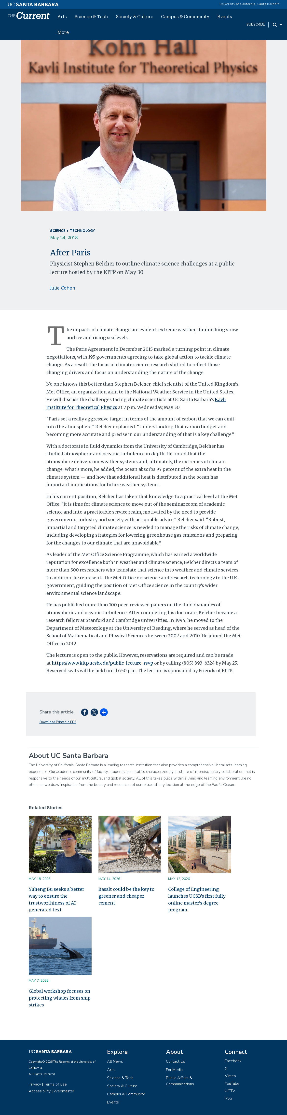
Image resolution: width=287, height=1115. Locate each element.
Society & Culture (134, 16)
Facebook (233, 1061)
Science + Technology (72, 230)
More (63, 32)
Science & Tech (91, 16)
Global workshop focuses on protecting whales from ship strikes (60, 998)
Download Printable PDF (58, 722)
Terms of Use (55, 1084)
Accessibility (40, 1091)
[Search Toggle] (278, 24)
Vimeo (230, 1076)
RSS (228, 1098)
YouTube (232, 1083)
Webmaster (64, 1091)
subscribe (255, 24)
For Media (174, 1070)
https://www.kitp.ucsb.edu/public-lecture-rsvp (102, 663)
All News (115, 1061)
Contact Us (175, 1061)
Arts (62, 16)
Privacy (35, 1084)
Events (224, 16)
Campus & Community (185, 16)
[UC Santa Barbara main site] (33, 3)
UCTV (230, 1091)
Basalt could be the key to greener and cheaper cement (126, 896)
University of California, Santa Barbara (249, 4)
